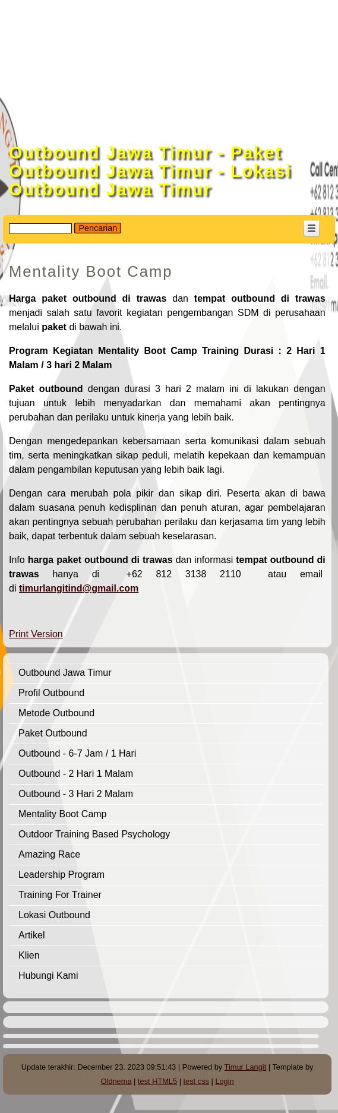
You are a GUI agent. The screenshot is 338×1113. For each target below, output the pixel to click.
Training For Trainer (60, 895)
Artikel (31, 935)
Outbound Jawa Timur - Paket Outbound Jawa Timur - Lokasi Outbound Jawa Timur (150, 171)
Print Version (36, 634)
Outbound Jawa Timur (65, 673)
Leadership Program (61, 874)
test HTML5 (157, 1081)
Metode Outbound (56, 713)
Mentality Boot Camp (62, 814)
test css (196, 1081)
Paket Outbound (52, 733)
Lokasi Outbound (54, 915)
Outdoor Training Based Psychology (94, 834)
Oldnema (116, 1081)
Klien (29, 955)
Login (224, 1081)
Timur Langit (246, 1067)
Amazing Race (49, 854)
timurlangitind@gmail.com (78, 588)
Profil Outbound (51, 693)
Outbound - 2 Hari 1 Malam (75, 774)
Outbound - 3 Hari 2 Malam (75, 794)
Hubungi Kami (48, 975)
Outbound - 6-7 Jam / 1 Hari (77, 753)
